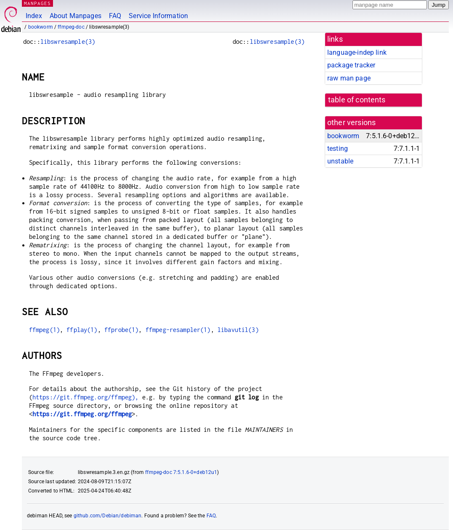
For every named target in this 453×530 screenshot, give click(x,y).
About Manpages (75, 16)
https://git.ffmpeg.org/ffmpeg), (85, 397)
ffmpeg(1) (44, 329)
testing (337, 149)
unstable (340, 161)
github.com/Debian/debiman (108, 516)
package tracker (351, 65)
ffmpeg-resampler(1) (178, 329)
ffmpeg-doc (71, 27)
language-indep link (357, 52)
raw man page (349, 78)
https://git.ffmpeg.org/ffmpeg (82, 414)
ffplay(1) (81, 329)
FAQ (115, 16)
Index (34, 16)
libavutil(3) (238, 329)
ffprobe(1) (121, 329)
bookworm (40, 27)
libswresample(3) (67, 41)
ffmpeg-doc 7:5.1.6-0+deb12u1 (181, 472)
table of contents (357, 100)
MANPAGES (37, 3)
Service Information (158, 16)
